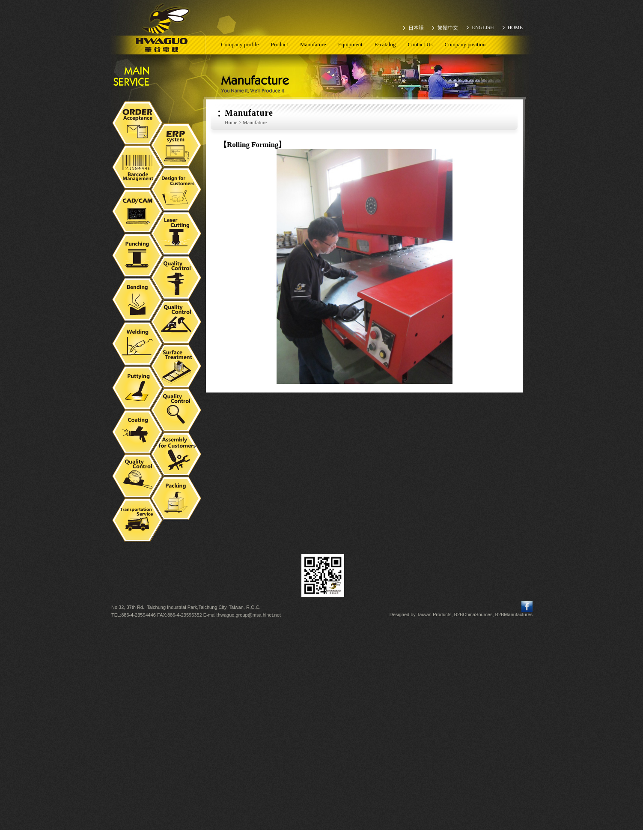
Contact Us (420, 44)
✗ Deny (321, 651)
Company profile (240, 44)
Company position (465, 44)
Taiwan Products (434, 614)
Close (321, 626)
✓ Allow (321, 643)
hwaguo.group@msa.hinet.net (249, 614)
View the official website (340, 697)
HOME (515, 27)
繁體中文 (448, 28)
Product (279, 44)
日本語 (416, 28)
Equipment (350, 44)
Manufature (313, 44)
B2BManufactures (514, 614)
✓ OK (431, 826)
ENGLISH (483, 27)
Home (231, 123)
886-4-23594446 (138, 614)
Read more (286, 697)
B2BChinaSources (473, 614)
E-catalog (385, 44)
